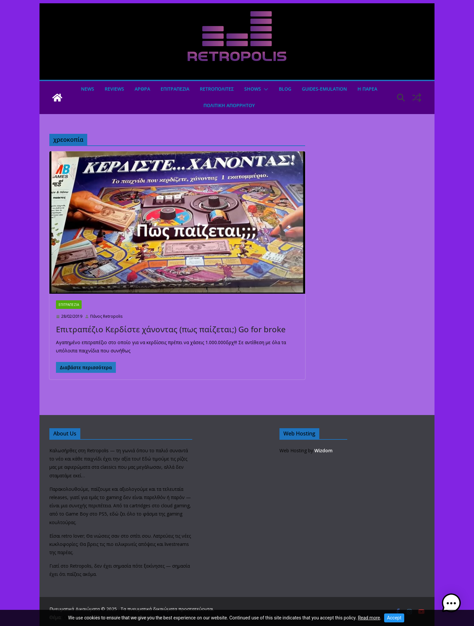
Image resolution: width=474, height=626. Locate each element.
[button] (264, 89)
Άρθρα (142, 89)
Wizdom (323, 450)
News (87, 89)
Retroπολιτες (217, 89)
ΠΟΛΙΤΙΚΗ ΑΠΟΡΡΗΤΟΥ (229, 105)
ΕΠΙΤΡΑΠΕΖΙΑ (175, 89)
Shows (252, 89)
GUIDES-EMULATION (324, 89)
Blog (285, 89)
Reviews (114, 89)
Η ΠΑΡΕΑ (367, 89)
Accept (394, 617)
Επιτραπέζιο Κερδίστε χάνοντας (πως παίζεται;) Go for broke (171, 329)
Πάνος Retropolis (106, 316)
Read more (369, 617)
